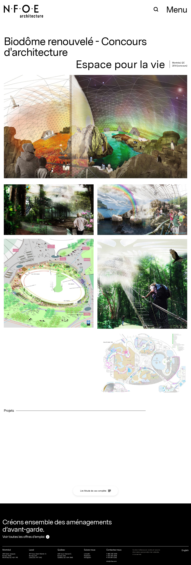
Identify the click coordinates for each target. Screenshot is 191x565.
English (185, 550)
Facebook (87, 556)
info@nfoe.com (111, 561)
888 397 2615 (112, 554)
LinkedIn (87, 554)
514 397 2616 (112, 556)
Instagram (87, 557)
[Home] (23, 9)
